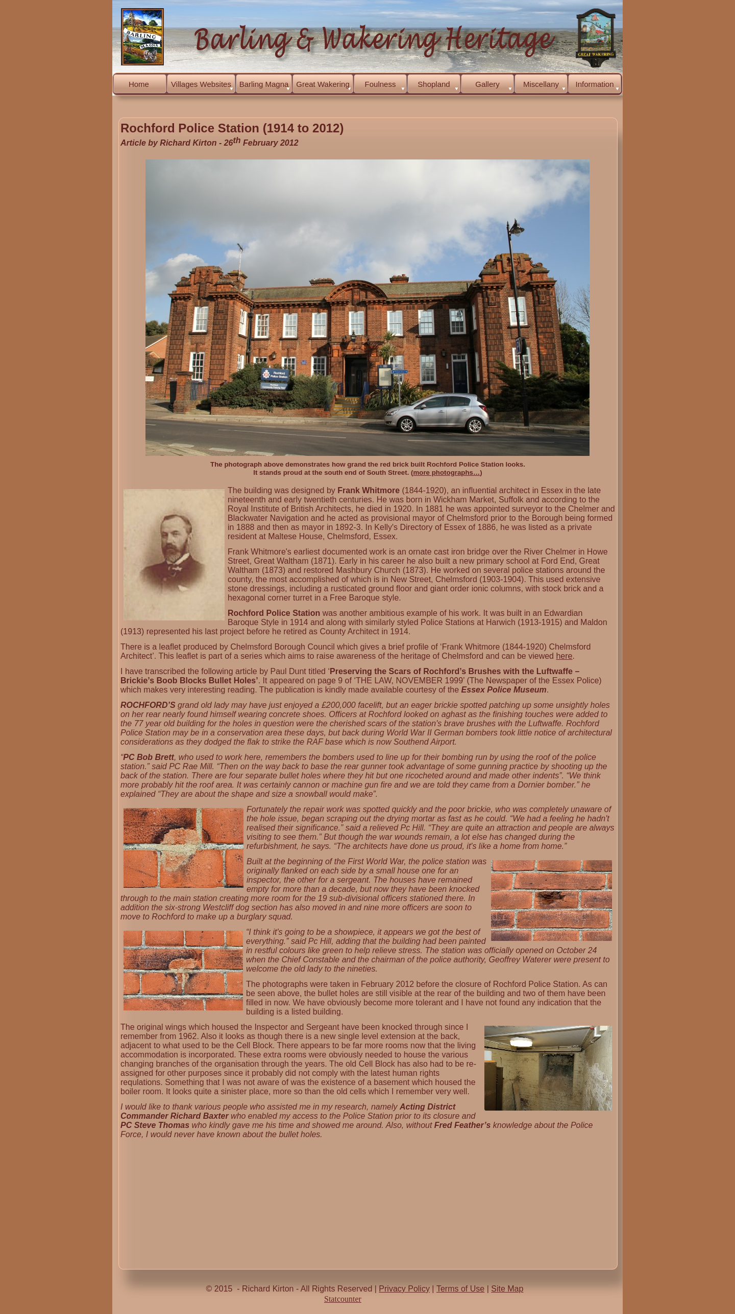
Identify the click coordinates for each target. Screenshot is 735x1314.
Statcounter (342, 1299)
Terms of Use (460, 1288)
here (564, 656)
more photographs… (446, 472)
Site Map (507, 1288)
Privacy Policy (404, 1288)
